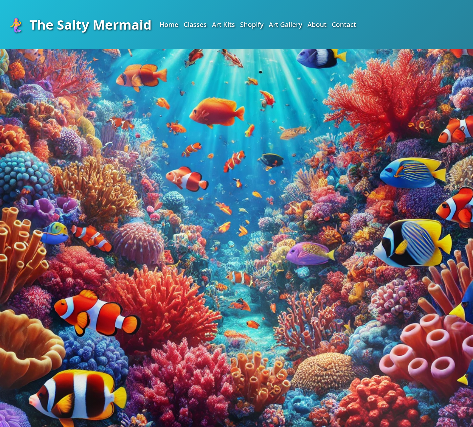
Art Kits (223, 24)
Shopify (251, 24)
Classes (195, 24)
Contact (344, 24)
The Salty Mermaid (79, 24)
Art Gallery (285, 24)
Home (168, 24)
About (317, 24)
